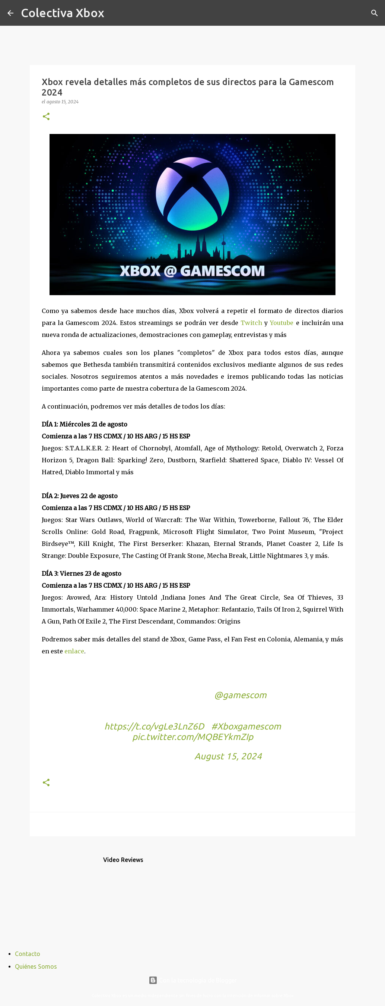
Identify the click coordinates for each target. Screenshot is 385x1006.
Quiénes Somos (36, 966)
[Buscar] (114, 13)
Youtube (281, 323)
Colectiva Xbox (62, 12)
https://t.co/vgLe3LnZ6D (154, 726)
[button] (46, 117)
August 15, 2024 (228, 756)
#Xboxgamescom (246, 726)
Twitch (251, 323)
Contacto (27, 953)
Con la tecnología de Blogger (193, 980)
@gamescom (240, 695)
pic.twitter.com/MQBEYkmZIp (192, 737)
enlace (74, 651)
